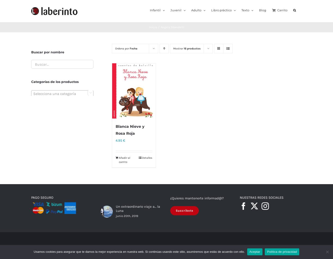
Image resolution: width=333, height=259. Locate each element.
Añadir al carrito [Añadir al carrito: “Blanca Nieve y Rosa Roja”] (124, 160)
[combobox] (62, 93)
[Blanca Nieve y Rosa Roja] (134, 91)
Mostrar (186, 48)
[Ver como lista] (227, 48)
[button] (294, 10)
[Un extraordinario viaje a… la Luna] (107, 212)
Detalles (147, 157)
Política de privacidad (282, 251)
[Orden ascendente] (164, 48)
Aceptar (255, 251)
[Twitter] (254, 206)
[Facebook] (243, 206)
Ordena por (126, 48)
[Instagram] (265, 206)
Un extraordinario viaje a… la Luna (138, 208)
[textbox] (62, 94)
